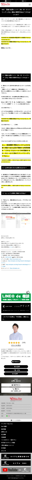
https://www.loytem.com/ (15, 259)
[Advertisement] (16, 281)
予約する (16, 361)
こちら (10, 247)
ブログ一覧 (7, 19)
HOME (2, 19)
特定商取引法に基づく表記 (20, 475)
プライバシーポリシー (11, 475)
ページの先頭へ (16, 420)
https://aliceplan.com (14, 268)
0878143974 (9, 405)
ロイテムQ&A (12, 19)
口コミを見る (16, 345)
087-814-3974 (9, 257)
